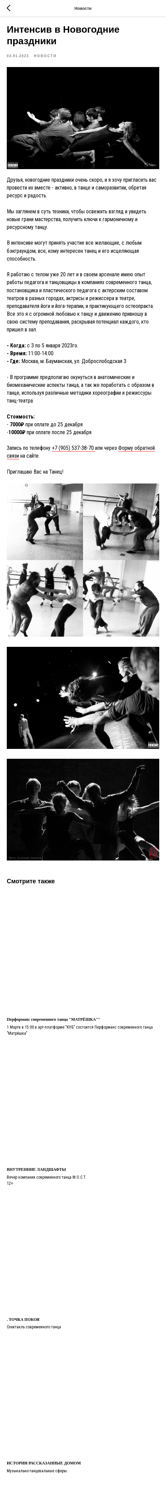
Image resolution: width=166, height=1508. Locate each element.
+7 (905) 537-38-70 (73, 448)
